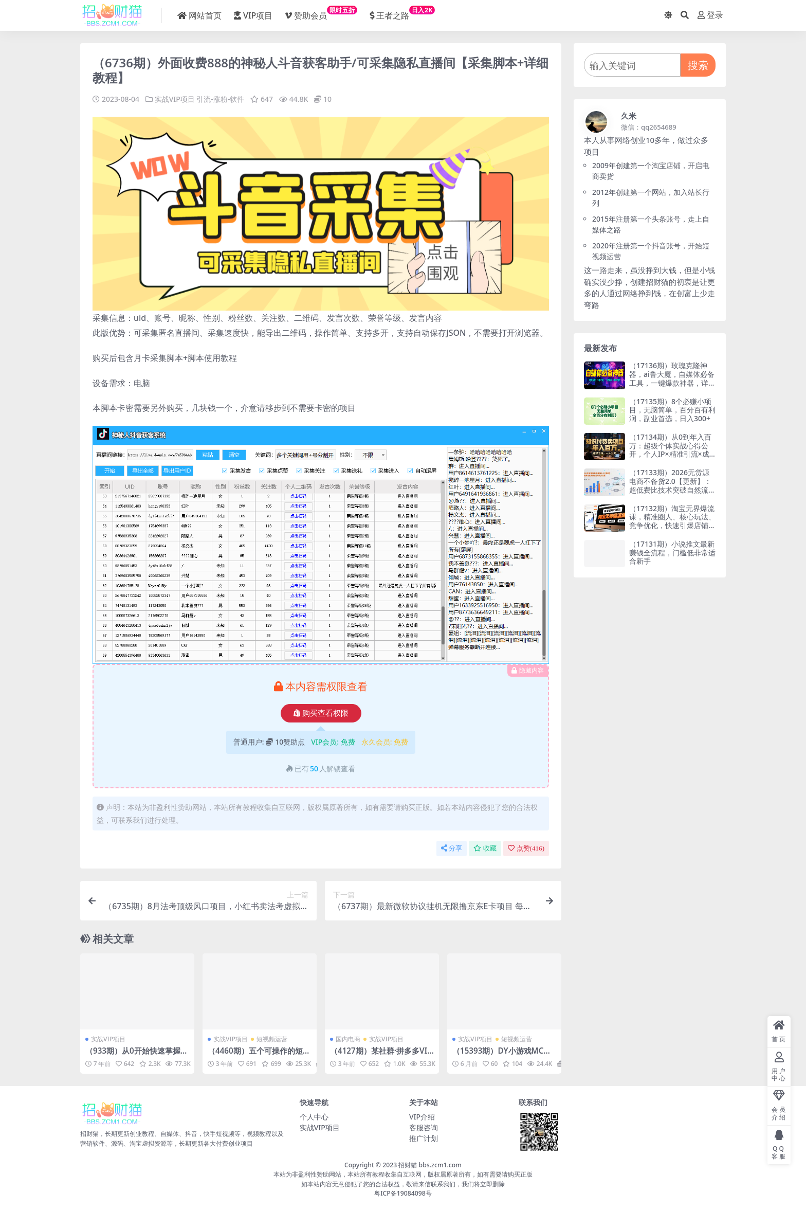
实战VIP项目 (175, 99)
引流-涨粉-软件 (220, 99)
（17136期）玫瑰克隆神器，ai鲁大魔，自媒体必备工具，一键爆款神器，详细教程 (672, 378)
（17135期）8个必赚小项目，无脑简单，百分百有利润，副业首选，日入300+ (672, 410)
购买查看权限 (321, 713)
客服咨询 (423, 1127)
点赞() (526, 848)
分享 (451, 848)
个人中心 (314, 1117)
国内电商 (348, 1039)
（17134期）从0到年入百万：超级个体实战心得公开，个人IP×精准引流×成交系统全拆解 (670, 449)
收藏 (485, 848)
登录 (710, 15)
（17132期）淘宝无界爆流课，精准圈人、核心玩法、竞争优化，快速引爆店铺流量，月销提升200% (672, 521)
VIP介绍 (422, 1117)
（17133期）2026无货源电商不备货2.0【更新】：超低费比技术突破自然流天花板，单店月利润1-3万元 (672, 485)
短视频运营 (272, 1039)
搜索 (698, 65)
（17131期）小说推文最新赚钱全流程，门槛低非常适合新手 (672, 552)
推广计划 (423, 1138)
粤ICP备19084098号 (403, 1193)
